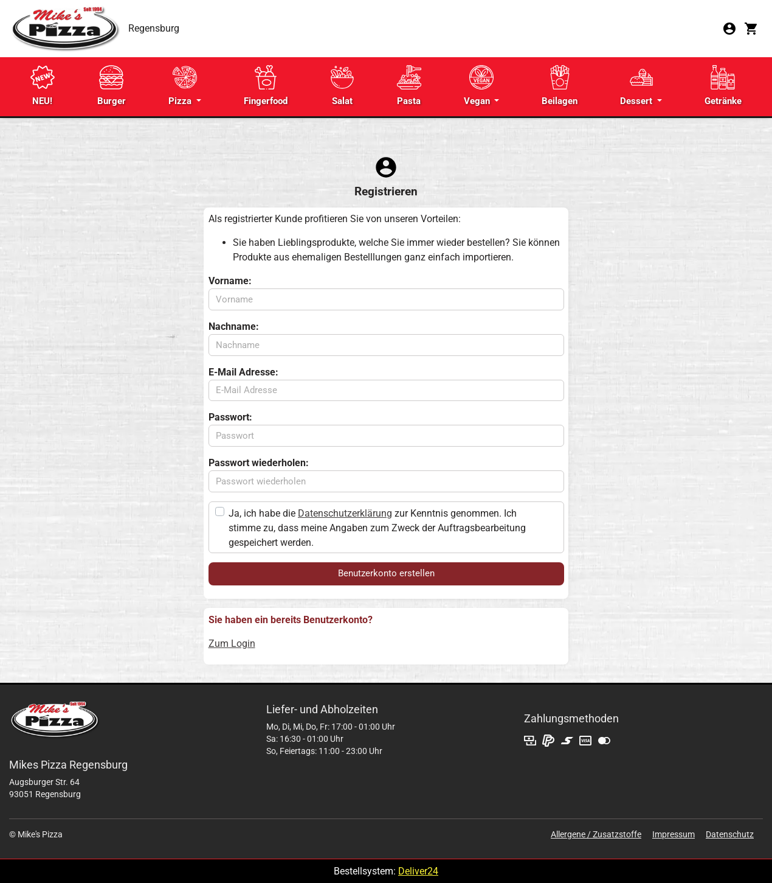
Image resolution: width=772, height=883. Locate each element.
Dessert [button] (637, 85)
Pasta (409, 85)
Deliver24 (418, 871)
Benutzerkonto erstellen (386, 573)
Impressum (673, 834)
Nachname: (234, 326)
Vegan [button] (479, 85)
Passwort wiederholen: (259, 463)
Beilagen (559, 85)
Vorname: (230, 281)
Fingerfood (266, 85)
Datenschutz (730, 834)
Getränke (723, 85)
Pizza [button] (182, 85)
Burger (111, 85)
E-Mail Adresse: (243, 372)
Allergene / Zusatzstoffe (596, 834)
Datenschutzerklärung (345, 513)
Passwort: (230, 417)
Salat (342, 85)
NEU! (42, 85)
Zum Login (232, 643)
